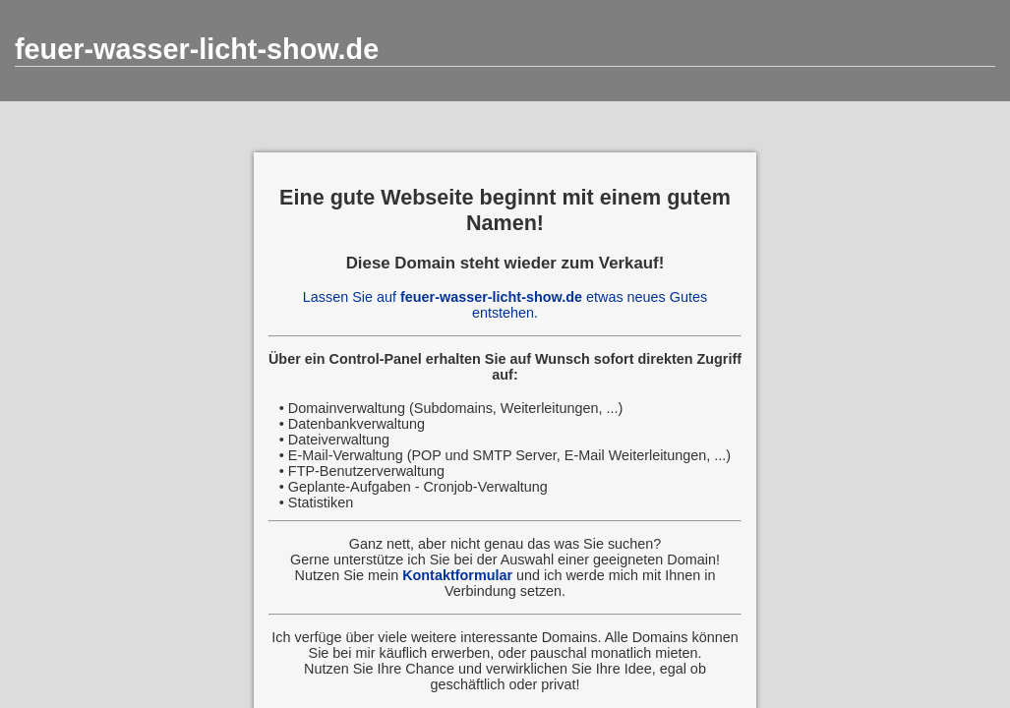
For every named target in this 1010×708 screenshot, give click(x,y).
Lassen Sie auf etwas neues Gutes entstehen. (505, 305)
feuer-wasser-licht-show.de (197, 49)
